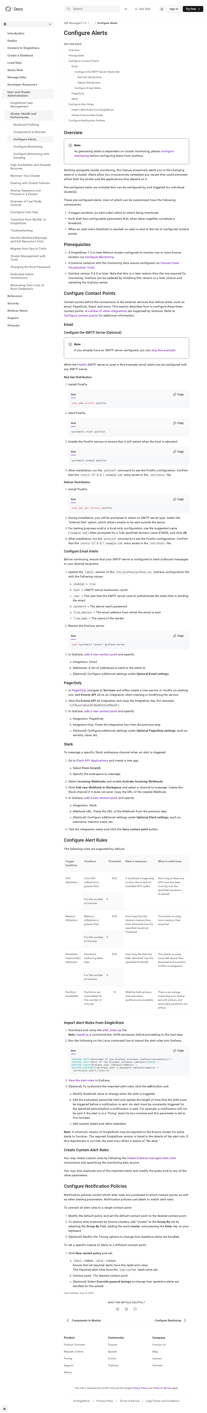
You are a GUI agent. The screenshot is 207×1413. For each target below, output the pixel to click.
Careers (157, 1364)
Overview (74, 50)
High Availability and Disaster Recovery (30, 166)
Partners (157, 1370)
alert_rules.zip (111, 1033)
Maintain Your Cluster (25, 175)
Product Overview (74, 1350)
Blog (155, 1357)
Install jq (82, 1037)
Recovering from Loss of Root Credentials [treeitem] (27, 287)
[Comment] (135, 1314)
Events (112, 1364)
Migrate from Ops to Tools (28, 248)
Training (113, 1370)
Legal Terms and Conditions (162, 1406)
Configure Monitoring (27, 146)
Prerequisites (76, 55)
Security (13, 303)
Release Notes (17, 310)
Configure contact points (81, 315)
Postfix (82, 364)
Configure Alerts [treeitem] (24, 139)
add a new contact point (100, 657)
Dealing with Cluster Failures (30, 183)
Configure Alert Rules (81, 104)
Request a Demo (73, 1357)
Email (75, 66)
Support (12, 318)
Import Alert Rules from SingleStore (93, 109)
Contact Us (159, 1350)
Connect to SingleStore (23, 48)
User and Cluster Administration (19, 93)
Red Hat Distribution (90, 77)
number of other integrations (107, 311)
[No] (126, 1314)
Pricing (68, 1364)
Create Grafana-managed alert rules (151, 1163)
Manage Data (16, 77)
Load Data (14, 62)
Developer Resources (22, 84)
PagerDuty (78, 93)
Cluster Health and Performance (23, 115)
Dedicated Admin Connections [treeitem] (22, 275)
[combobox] (162, 9)
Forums (112, 1350)
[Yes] (117, 1314)
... (92, 22)
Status (68, 1377)
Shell (73, 394)
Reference (14, 296)
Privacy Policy (140, 1393)
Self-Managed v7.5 (75, 22)
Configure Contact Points (84, 60)
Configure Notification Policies (87, 120)
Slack (75, 98)
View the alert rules (81, 1086)
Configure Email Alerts (88, 88)
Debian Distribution (89, 82)
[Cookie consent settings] (4, 1409)
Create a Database (20, 55)
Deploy (12, 40)
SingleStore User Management (21, 104)
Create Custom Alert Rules (87, 115)
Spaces (112, 1357)
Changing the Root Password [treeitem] (30, 267)
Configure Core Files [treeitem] (24, 212)
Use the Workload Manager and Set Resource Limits (28, 239)
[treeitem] (27, 33)
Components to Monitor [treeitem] (29, 132)
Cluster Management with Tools (27, 257)
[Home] (14, 9)
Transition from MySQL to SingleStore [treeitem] (28, 221)
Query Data (15, 70)
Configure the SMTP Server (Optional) (97, 71)
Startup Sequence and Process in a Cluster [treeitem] (25, 192)
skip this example (163, 350)
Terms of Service (162, 1393)
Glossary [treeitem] (13, 325)
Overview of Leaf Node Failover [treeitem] (26, 203)
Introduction (15, 33)
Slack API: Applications (92, 763)
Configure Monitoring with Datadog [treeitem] (31, 155)
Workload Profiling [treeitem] (26, 124)
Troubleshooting (21, 230)
